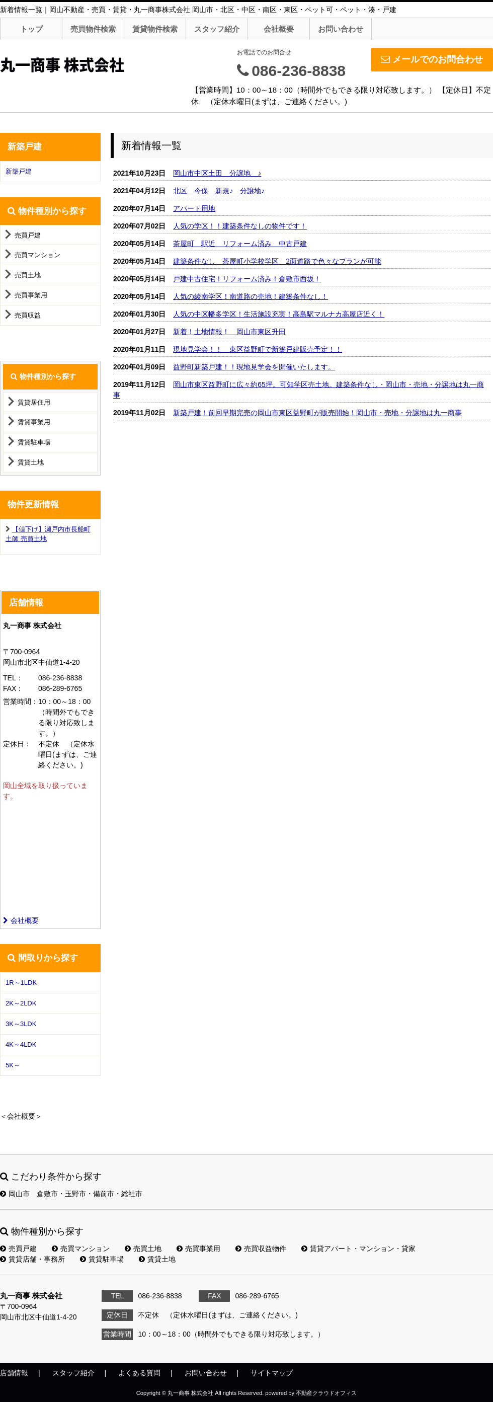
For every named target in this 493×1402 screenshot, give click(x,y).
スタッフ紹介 (216, 29)
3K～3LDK (21, 1024)
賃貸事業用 (34, 422)
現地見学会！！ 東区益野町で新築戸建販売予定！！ (257, 349)
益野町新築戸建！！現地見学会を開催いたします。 (254, 367)
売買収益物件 (260, 1248)
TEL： (13, 678)
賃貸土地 (31, 462)
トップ (31, 29)
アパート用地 (194, 208)
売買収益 (28, 315)
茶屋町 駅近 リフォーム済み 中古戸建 (240, 244)
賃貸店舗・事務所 (32, 1259)
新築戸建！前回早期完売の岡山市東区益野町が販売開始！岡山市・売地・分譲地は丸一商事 (317, 413)
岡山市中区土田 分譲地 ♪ (217, 173)
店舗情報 (14, 1373)
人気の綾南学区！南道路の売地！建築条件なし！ (250, 296)
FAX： (13, 688)
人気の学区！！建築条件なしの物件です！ (240, 226)
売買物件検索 (93, 29)
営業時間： (20, 701)
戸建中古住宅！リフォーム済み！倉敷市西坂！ (247, 279)
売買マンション (37, 255)
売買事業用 (31, 295)
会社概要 (279, 29)
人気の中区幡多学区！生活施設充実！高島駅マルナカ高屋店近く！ (278, 314)
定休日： (17, 744)
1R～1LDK (21, 982)
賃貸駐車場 (34, 442)
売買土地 (28, 275)
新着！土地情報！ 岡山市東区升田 (229, 332)
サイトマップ (272, 1373)
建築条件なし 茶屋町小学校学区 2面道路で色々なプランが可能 (277, 261)
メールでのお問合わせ (432, 59)
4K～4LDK (21, 1044)
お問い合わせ (340, 29)
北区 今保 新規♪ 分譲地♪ (219, 191)
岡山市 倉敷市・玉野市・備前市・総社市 (71, 1194)
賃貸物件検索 (155, 29)
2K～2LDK (21, 1003)
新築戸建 (19, 171)
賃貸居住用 (34, 402)
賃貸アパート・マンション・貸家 (358, 1248)
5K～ (13, 1065)
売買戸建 (28, 235)
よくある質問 (139, 1373)
